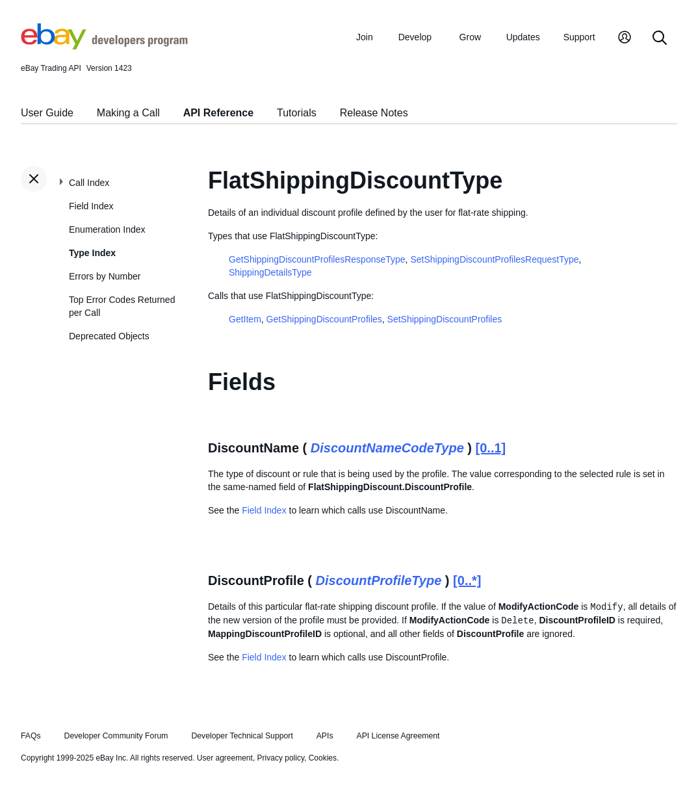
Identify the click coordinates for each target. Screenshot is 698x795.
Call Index (89, 182)
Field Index (91, 206)
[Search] (659, 39)
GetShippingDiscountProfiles (324, 319)
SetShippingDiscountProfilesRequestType (494, 259)
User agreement (225, 757)
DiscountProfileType (379, 580)
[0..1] (491, 448)
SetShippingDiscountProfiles (444, 319)
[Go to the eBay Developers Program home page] (104, 46)
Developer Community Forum (116, 735)
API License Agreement (397, 735)
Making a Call (128, 112)
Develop (415, 37)
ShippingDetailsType (270, 272)
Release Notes (374, 112)
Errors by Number (104, 276)
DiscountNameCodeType (387, 448)
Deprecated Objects (109, 336)
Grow (470, 37)
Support (579, 37)
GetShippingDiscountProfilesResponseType (317, 259)
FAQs (31, 735)
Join (364, 37)
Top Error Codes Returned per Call (122, 306)
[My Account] (624, 39)
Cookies (323, 757)
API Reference (218, 112)
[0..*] (467, 580)
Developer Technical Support (241, 735)
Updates (523, 37)
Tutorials (297, 112)
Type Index (92, 253)
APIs (325, 735)
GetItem (245, 319)
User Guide (47, 112)
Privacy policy (280, 757)
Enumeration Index (107, 229)
